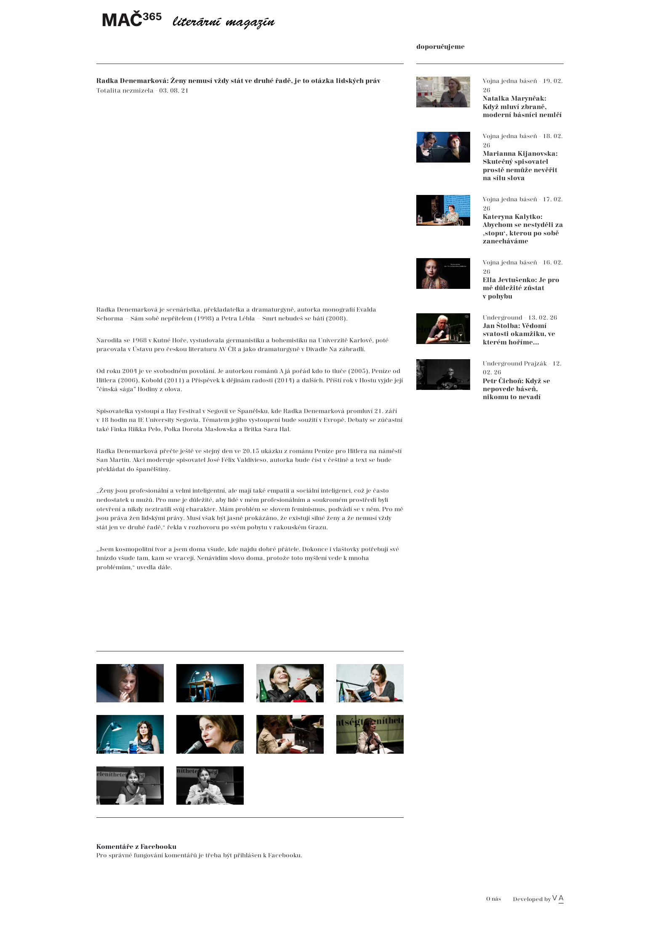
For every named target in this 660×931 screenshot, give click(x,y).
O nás (493, 899)
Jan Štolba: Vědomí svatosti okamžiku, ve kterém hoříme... (519, 334)
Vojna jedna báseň (511, 81)
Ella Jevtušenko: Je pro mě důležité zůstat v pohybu (521, 288)
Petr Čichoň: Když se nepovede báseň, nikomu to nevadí (516, 389)
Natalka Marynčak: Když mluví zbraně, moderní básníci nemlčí (522, 106)
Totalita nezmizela (125, 91)
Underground (503, 318)
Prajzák (536, 363)
